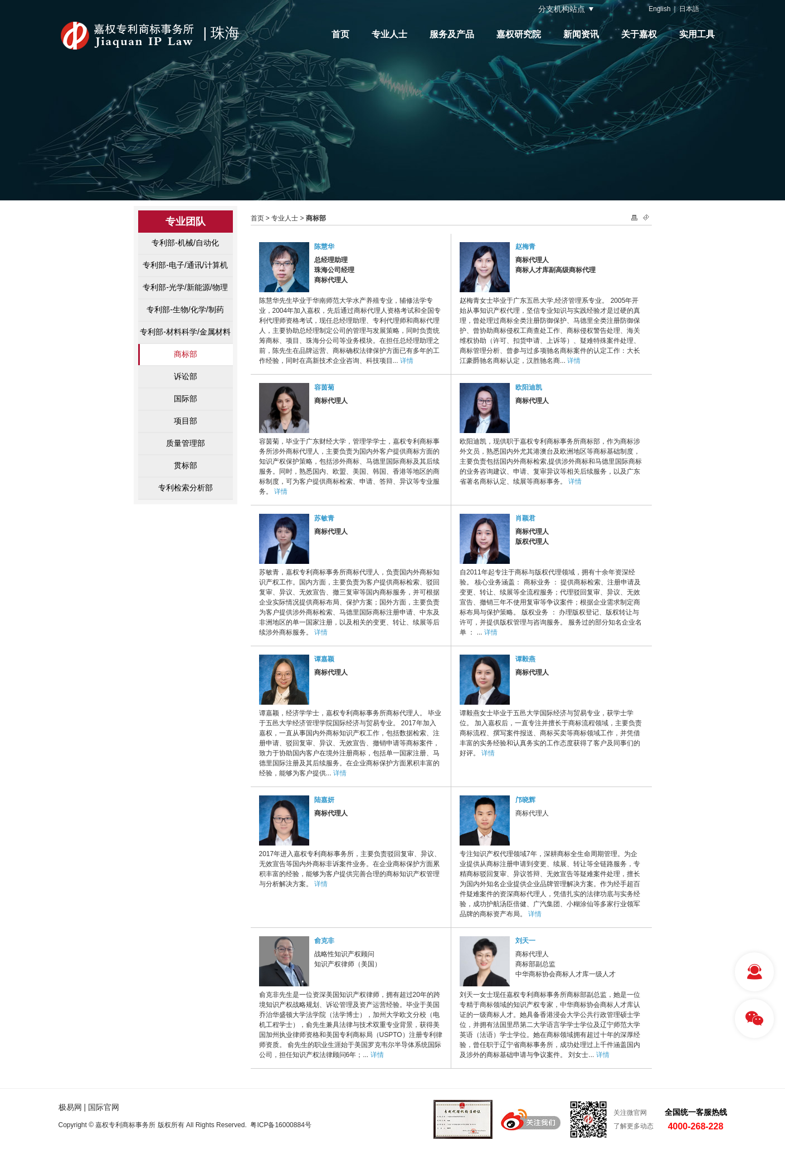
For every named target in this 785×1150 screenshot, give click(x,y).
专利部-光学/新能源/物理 (185, 287)
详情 (406, 361)
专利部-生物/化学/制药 (185, 309)
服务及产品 (452, 34)
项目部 (185, 420)
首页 (340, 34)
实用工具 (697, 34)
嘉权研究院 (518, 34)
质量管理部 (185, 443)
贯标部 (185, 465)
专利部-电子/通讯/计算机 (185, 265)
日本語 (689, 9)
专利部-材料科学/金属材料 (185, 331)
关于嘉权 (639, 34)
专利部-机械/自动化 (185, 242)
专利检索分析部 (185, 487)
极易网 (70, 1107)
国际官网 (103, 1107)
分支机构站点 (561, 8)
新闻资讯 (581, 34)
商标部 (185, 354)
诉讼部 (185, 376)
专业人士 (389, 34)
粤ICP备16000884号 (280, 1125)
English (659, 9)
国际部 (185, 398)
